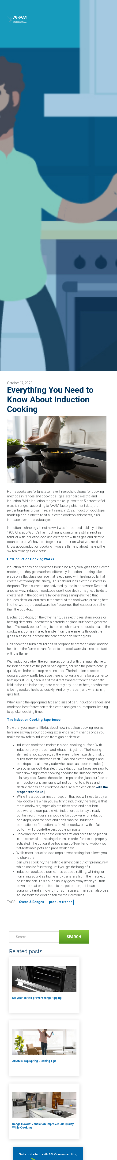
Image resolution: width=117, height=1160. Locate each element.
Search (70, 936)
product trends (60, 902)
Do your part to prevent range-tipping (36, 998)
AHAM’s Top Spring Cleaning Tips (34, 1061)
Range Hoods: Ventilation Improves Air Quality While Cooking (43, 1125)
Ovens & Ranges (31, 902)
